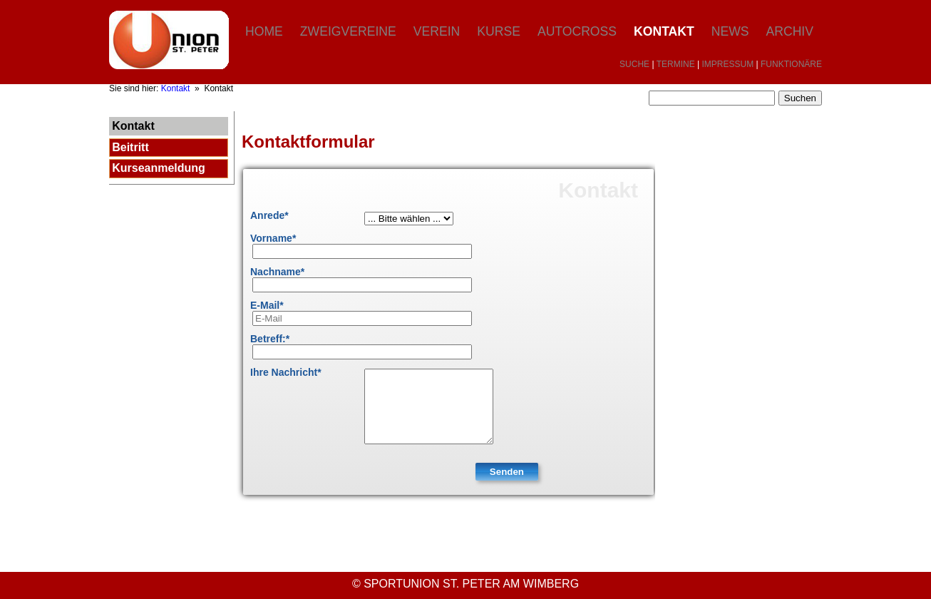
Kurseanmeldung (158, 168)
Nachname (277, 271)
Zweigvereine (348, 31)
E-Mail (267, 305)
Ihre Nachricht (286, 372)
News (730, 31)
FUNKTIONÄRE (791, 64)
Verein (437, 31)
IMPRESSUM (728, 64)
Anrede (269, 215)
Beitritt (130, 147)
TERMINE (676, 64)
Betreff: (269, 338)
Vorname (273, 238)
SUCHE (634, 64)
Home (264, 31)
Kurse (498, 31)
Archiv (789, 31)
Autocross (577, 31)
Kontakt (664, 31)
